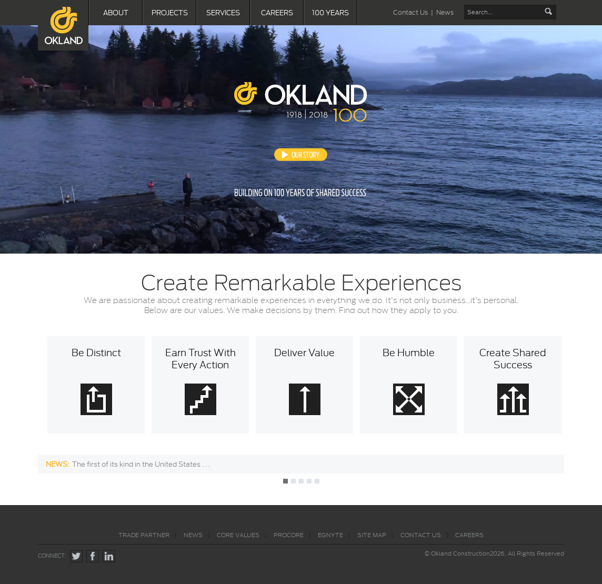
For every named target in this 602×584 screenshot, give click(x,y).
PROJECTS (170, 12)
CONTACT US (420, 535)
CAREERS (277, 12)
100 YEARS (330, 12)
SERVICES (223, 12)
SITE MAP (371, 535)
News (445, 12)
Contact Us (410, 12)
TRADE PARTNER (143, 535)
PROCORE (289, 535)
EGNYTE (330, 535)
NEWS (193, 535)
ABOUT (115, 12)
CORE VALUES (238, 535)
